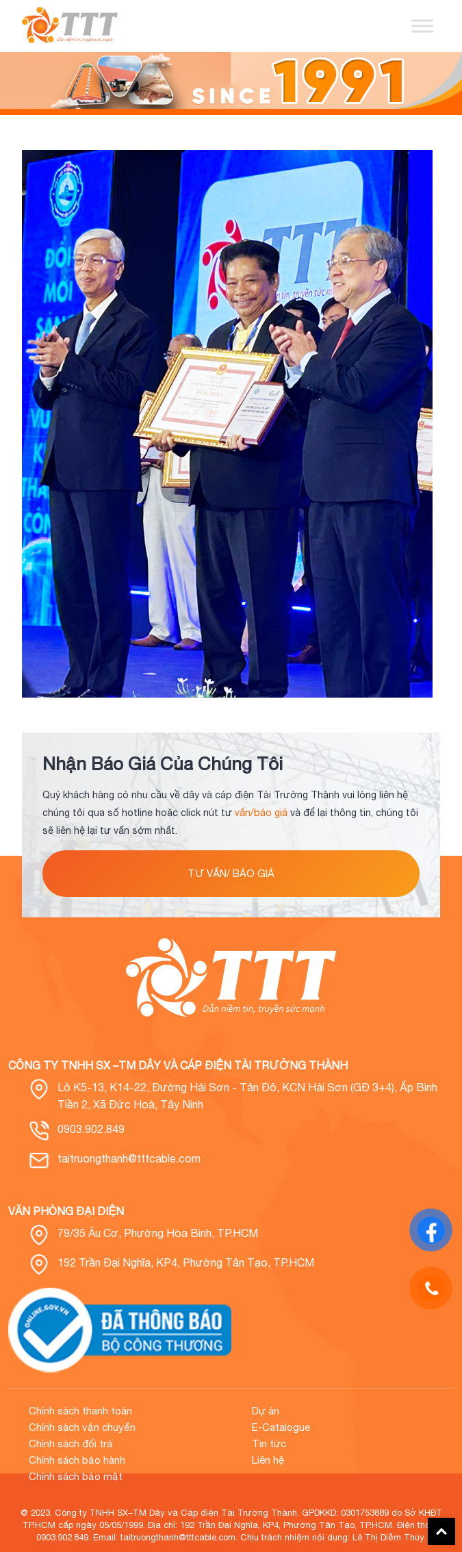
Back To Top (441, 1531)
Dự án (265, 1410)
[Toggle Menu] (422, 25)
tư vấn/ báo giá (231, 873)
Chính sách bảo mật (76, 1476)
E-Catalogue (281, 1427)
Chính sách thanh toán (80, 1410)
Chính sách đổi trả (71, 1443)
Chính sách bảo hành (77, 1460)
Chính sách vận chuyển (82, 1427)
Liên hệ (268, 1460)
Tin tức (269, 1443)
